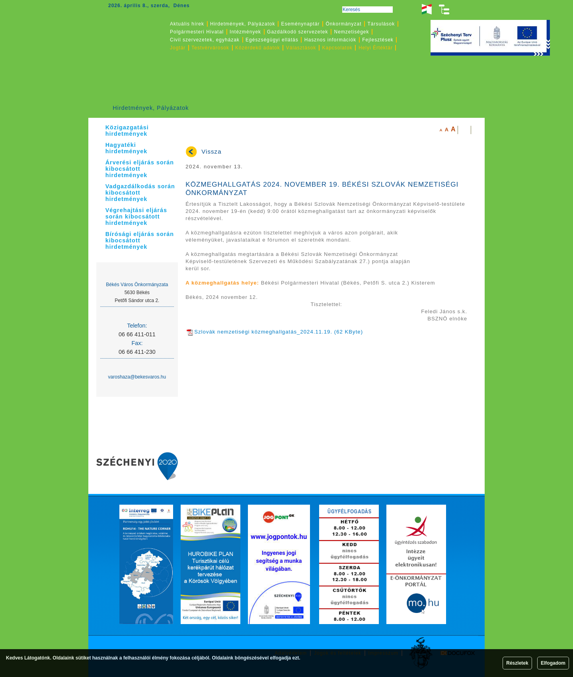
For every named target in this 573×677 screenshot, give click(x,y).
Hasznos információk (330, 40)
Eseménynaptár (300, 24)
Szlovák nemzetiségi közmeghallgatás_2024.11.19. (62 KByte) (275, 332)
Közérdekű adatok (257, 48)
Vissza (211, 151)
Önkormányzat (343, 24)
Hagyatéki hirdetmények (126, 148)
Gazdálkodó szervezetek (297, 32)
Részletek (517, 663)
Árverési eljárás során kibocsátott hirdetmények (139, 168)
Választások (301, 48)
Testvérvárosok (210, 48)
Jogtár (177, 48)
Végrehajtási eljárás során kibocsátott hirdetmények (136, 216)
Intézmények (245, 32)
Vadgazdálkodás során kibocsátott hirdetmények (140, 192)
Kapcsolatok (337, 48)
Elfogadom (553, 663)
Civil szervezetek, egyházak (205, 40)
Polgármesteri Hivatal (197, 32)
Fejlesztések (378, 40)
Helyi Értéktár (376, 48)
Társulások (381, 24)
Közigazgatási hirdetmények (127, 130)
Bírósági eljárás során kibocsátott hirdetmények (139, 240)
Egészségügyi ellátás (272, 40)
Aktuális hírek (187, 24)
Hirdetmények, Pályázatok (151, 108)
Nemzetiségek (351, 32)
